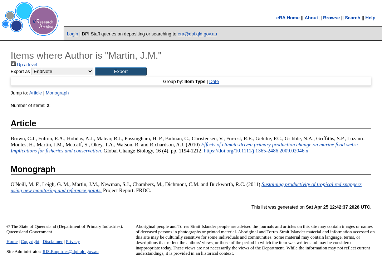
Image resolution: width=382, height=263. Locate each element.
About (311, 17)
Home (12, 241)
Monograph (57, 93)
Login (72, 33)
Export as (20, 71)
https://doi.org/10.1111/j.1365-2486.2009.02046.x (256, 151)
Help (371, 17)
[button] (121, 71)
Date (214, 81)
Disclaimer (53, 241)
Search (352, 17)
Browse (331, 17)
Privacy (73, 241)
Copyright (30, 241)
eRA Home (287, 17)
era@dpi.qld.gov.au (197, 33)
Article (35, 93)
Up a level (24, 64)
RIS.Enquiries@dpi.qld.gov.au (71, 251)
